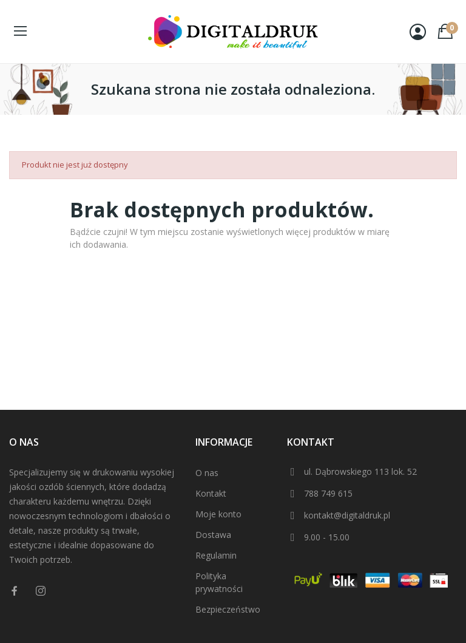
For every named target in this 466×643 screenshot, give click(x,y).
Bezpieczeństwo (227, 609)
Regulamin (216, 555)
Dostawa (213, 534)
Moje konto (218, 514)
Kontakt (210, 493)
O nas (206, 472)
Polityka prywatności (219, 582)
